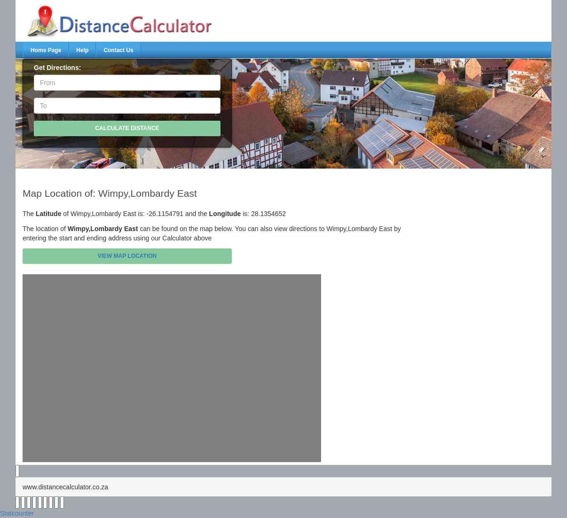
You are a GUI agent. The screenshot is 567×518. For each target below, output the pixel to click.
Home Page (46, 50)
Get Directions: (57, 67)
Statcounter (17, 513)
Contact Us (118, 50)
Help (82, 50)
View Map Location (127, 256)
